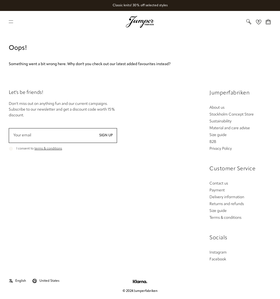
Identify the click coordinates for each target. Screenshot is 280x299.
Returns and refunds (226, 204)
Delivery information (226, 197)
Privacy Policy (220, 149)
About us (216, 108)
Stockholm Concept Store (231, 115)
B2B (212, 142)
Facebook (217, 259)
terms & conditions (48, 148)
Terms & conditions (225, 218)
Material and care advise (229, 128)
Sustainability (220, 121)
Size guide (218, 135)
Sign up (106, 135)
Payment (217, 190)
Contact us (218, 184)
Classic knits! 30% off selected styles (140, 5)
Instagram (218, 253)
